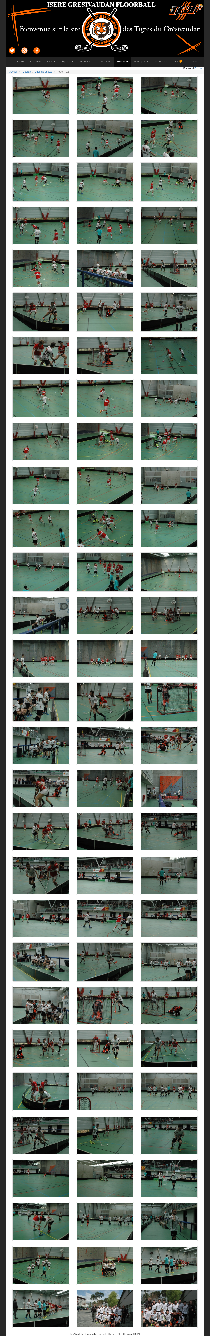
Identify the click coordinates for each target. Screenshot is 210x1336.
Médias (26, 71)
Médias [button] (122, 61)
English (198, 68)
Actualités (37, 61)
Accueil (21, 61)
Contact (195, 61)
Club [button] (51, 61)
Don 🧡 (180, 61)
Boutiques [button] (141, 61)
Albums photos (43, 71)
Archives (107, 61)
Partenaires (163, 61)
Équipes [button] (68, 61)
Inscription (87, 61)
